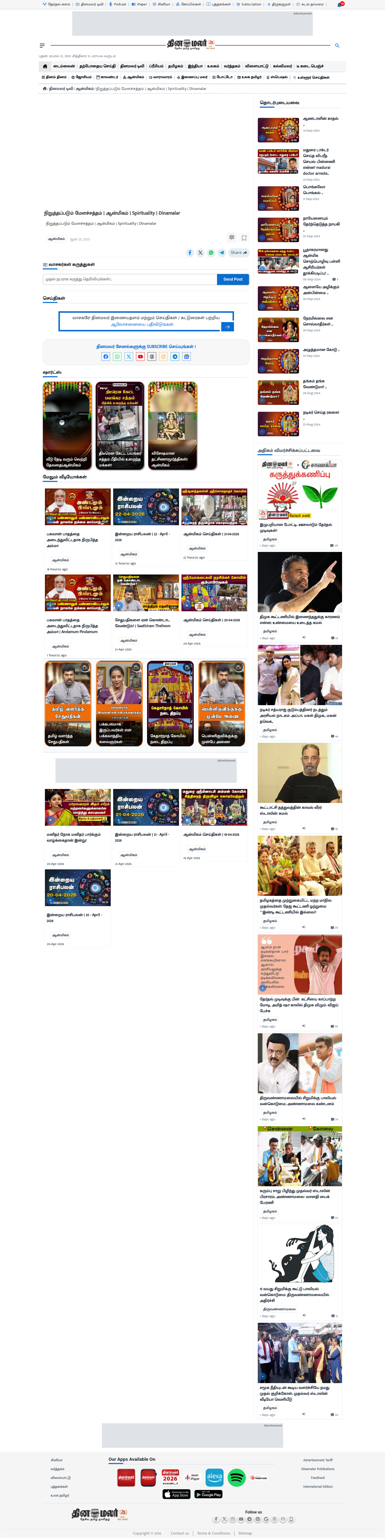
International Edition (317, 1486)
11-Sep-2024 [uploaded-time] (311, 199)
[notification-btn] (339, 5)
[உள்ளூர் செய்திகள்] (312, 77)
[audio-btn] (305, 638)
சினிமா (56, 1460)
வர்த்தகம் (57, 1469)
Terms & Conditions (213, 1533)
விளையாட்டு (61, 1478)
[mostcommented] (300, 490)
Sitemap (245, 1533)
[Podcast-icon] (117, 4)
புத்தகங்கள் (59, 1486)
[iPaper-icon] (139, 4)
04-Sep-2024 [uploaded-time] (311, 299)
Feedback (317, 1478)
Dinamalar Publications (317, 1469)
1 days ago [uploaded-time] (267, 545)
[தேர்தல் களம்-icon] (56, 4)
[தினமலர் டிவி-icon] (89, 4)
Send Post (233, 279)
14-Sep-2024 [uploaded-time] (311, 130)
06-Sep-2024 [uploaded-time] (311, 279)
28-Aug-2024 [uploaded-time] (311, 393)
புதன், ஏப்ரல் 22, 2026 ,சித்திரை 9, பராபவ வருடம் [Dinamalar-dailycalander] (77, 56)
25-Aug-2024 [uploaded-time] (311, 424)
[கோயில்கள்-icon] (188, 4)
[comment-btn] (335, 279)
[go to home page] (190, 45)
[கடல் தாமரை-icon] (310, 4)
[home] (45, 66)
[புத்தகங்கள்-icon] (218, 4)
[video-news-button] (50, 519)
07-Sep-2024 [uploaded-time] (311, 236)
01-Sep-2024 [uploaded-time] (311, 356)
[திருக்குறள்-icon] (278, 4)
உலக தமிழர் (60, 1495)
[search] (337, 45)
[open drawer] (42, 45)
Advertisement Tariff (317, 1460)
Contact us (180, 1533)
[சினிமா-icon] (161, 4)
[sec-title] (146, 264)
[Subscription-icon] (248, 4)
